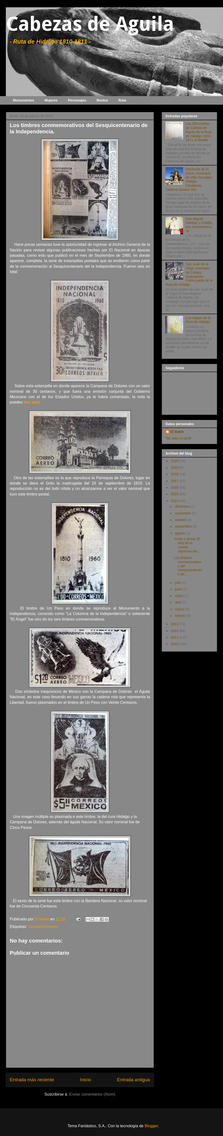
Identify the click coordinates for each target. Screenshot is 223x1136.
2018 (175, 474)
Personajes (77, 100)
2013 (175, 624)
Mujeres (51, 100)
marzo (180, 609)
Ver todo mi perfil (178, 438)
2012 (175, 631)
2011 (175, 637)
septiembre (184, 526)
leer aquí (32, 402)
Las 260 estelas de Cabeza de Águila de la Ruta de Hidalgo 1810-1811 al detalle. (199, 132)
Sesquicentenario (43, 927)
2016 (175, 487)
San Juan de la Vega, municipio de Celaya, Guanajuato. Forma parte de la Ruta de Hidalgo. (189, 274)
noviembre (183, 513)
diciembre (183, 506)
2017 (175, 481)
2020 (175, 461)
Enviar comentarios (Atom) (92, 1094)
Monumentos (23, 100)
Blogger (151, 1126)
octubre (181, 520)
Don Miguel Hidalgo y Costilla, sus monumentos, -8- (199, 225)
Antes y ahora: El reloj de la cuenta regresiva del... (187, 545)
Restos (102, 100)
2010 (175, 644)
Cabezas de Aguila (90, 24)
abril (178, 602)
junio (179, 589)
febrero (180, 616)
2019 (175, 467)
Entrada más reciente (32, 1079)
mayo (179, 596)
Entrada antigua (133, 1079)
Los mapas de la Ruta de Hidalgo (198, 320)
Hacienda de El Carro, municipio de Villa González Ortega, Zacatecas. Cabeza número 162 (189, 179)
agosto (180, 533)
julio (178, 583)
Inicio (85, 1079)
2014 (175, 501)
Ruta (122, 100)
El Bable (177, 432)
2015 (175, 494)
